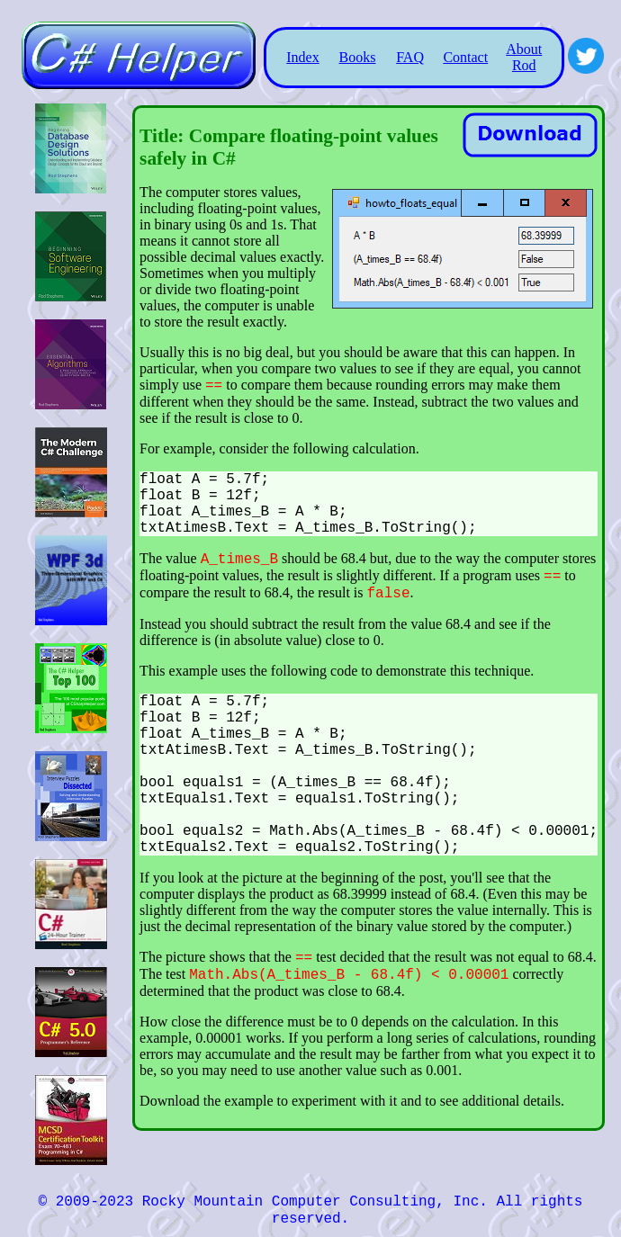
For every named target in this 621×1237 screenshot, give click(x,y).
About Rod (524, 57)
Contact (465, 57)
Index (302, 57)
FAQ (410, 57)
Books (357, 57)
